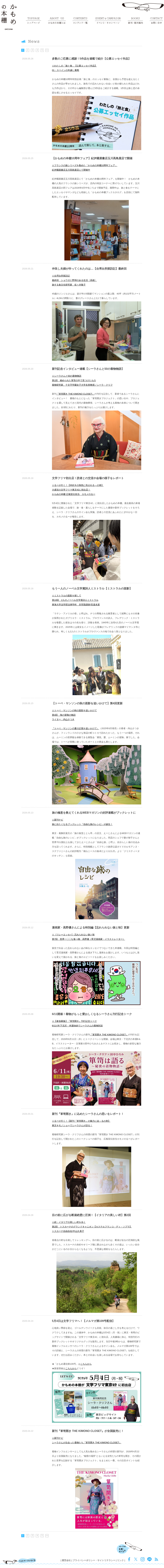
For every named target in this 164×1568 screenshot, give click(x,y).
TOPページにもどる (19, 1561)
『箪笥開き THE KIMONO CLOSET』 (75, 394)
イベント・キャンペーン (108, 20)
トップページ (33, 20)
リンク (120, 1560)
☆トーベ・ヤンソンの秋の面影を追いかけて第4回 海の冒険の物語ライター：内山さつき (74, 715)
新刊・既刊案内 (135, 20)
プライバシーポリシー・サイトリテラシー (94, 1560)
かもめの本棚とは (57, 20)
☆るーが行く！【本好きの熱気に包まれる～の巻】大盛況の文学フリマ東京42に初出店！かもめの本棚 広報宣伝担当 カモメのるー (78, 489)
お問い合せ (156, 20)
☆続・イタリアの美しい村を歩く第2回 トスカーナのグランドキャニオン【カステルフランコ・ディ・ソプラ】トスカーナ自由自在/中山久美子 (92, 1226)
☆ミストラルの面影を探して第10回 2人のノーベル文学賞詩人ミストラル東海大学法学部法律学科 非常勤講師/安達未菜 (76, 600)
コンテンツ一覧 (80, 20)
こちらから (86, 1364)
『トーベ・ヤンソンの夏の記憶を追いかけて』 (75, 728)
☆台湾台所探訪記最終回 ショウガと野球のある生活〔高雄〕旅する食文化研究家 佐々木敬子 (74, 280)
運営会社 (66, 1560)
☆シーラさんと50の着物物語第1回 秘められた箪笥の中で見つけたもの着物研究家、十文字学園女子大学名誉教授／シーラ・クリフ (82, 380)
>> (47, 50)
